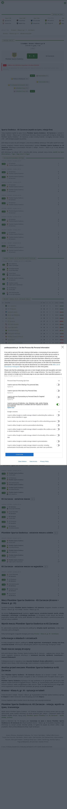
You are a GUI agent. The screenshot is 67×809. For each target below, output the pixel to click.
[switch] (58, 385)
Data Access (33, 461)
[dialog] (33, 404)
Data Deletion (22, 461)
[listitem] (33, 381)
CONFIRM (19, 454)
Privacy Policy (44, 461)
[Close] (63, 348)
